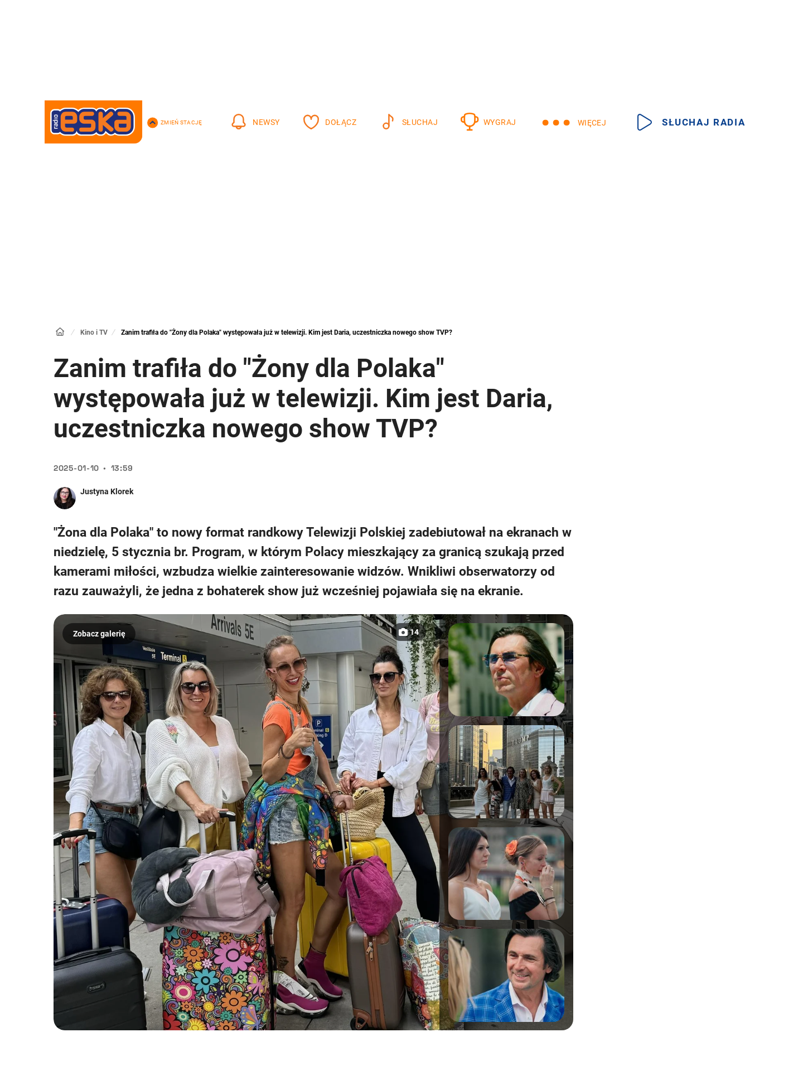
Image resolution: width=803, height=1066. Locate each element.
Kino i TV (94, 332)
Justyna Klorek (106, 491)
